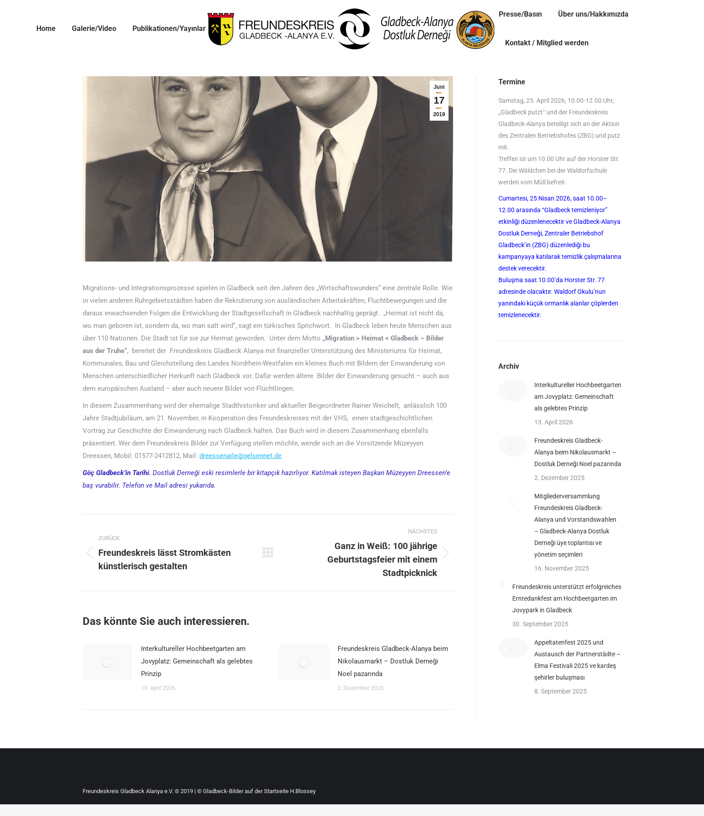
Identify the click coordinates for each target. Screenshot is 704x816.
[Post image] (107, 663)
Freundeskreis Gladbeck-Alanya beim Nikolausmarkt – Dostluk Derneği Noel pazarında (393, 661)
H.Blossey (303, 791)
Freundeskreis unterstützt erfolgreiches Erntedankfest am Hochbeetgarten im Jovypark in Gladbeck (566, 598)
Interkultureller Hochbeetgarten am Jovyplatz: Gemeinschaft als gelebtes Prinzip (197, 661)
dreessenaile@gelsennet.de (240, 456)
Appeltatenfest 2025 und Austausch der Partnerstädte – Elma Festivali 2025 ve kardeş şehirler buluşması (577, 660)
